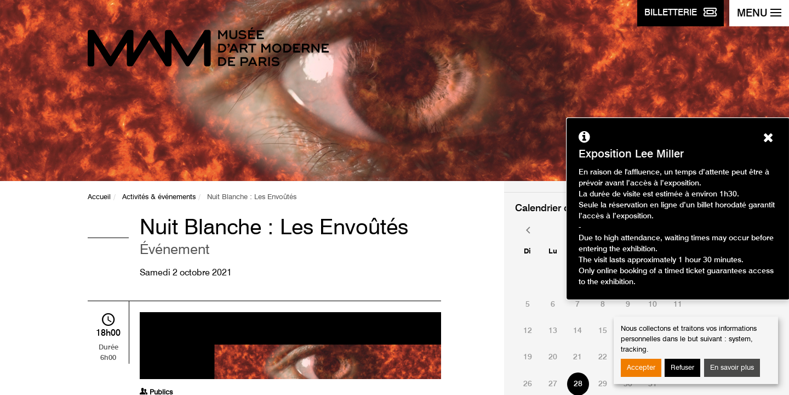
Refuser (682, 367)
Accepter (641, 367)
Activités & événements (159, 197)
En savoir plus (732, 367)
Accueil (99, 197)
